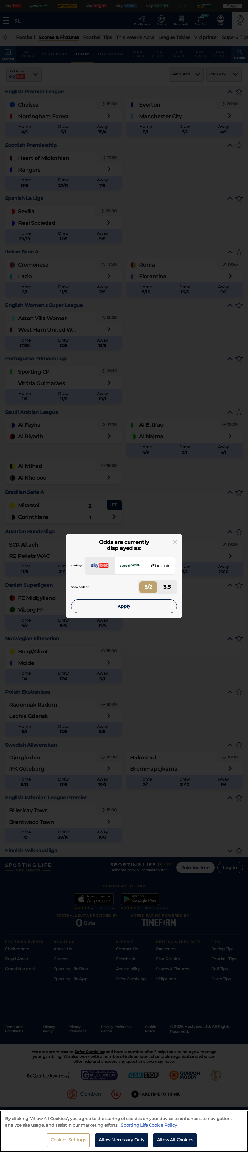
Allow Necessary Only (122, 1139)
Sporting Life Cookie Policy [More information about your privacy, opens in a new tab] (149, 1125)
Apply (124, 606)
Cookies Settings (68, 1139)
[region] (124, 1131)
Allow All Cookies (175, 1139)
